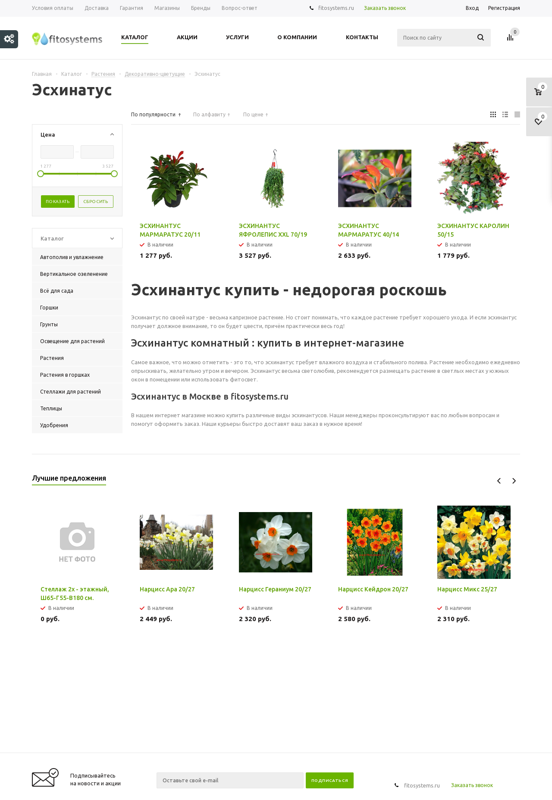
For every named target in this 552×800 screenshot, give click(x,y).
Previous (499, 481)
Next (514, 481)
